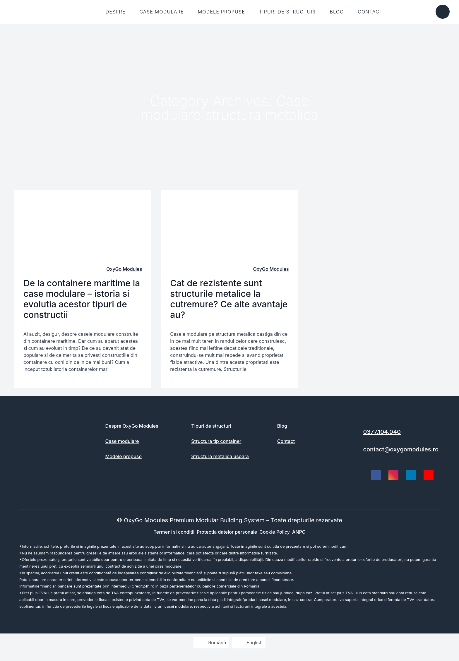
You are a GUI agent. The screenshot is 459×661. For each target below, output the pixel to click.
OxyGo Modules (124, 269)
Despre (115, 12)
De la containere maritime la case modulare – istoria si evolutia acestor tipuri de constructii (81, 299)
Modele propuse (221, 12)
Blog (337, 12)
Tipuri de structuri (287, 12)
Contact (370, 12)
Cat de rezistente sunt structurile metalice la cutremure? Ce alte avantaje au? (228, 299)
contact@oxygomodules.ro (401, 449)
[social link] (376, 475)
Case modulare (162, 12)
